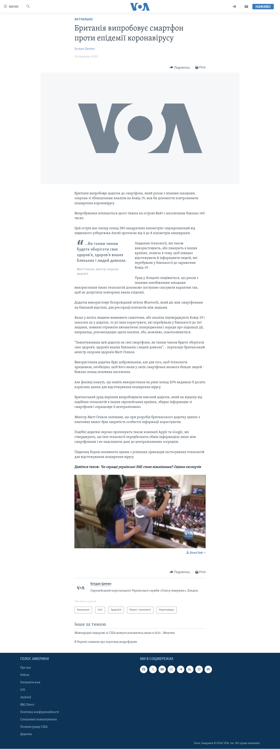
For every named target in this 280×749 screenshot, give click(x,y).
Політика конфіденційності (39, 712)
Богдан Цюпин (84, 48)
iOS (22, 690)
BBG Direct (27, 704)
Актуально (83, 19)
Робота (24, 675)
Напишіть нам (30, 682)
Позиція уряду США (34, 726)
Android (25, 697)
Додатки (26, 734)
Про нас (25, 667)
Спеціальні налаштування (38, 719)
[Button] (180, 67)
